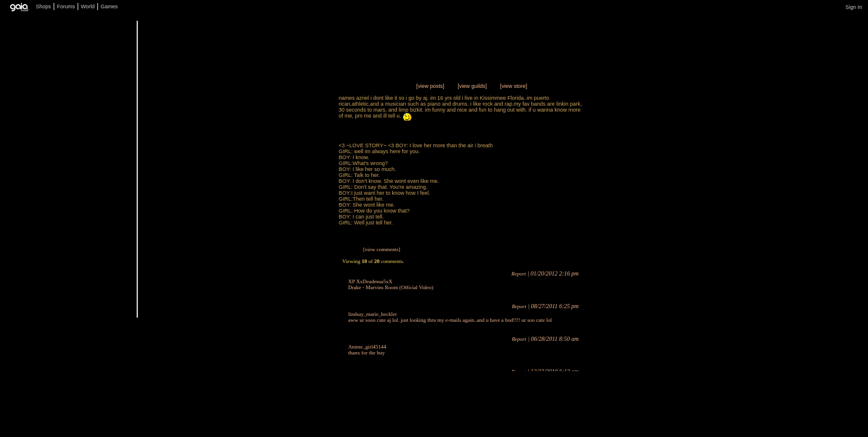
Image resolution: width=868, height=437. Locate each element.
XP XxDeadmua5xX (370, 281)
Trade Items (296, 271)
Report (519, 274)
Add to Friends (296, 318)
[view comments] (381, 249)
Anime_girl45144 (367, 347)
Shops (43, 7)
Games (109, 7)
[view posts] (430, 86)
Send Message (296, 295)
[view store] (514, 86)
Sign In (853, 7)
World (87, 7)
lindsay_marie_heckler (372, 314)
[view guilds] (472, 86)
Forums (66, 7)
